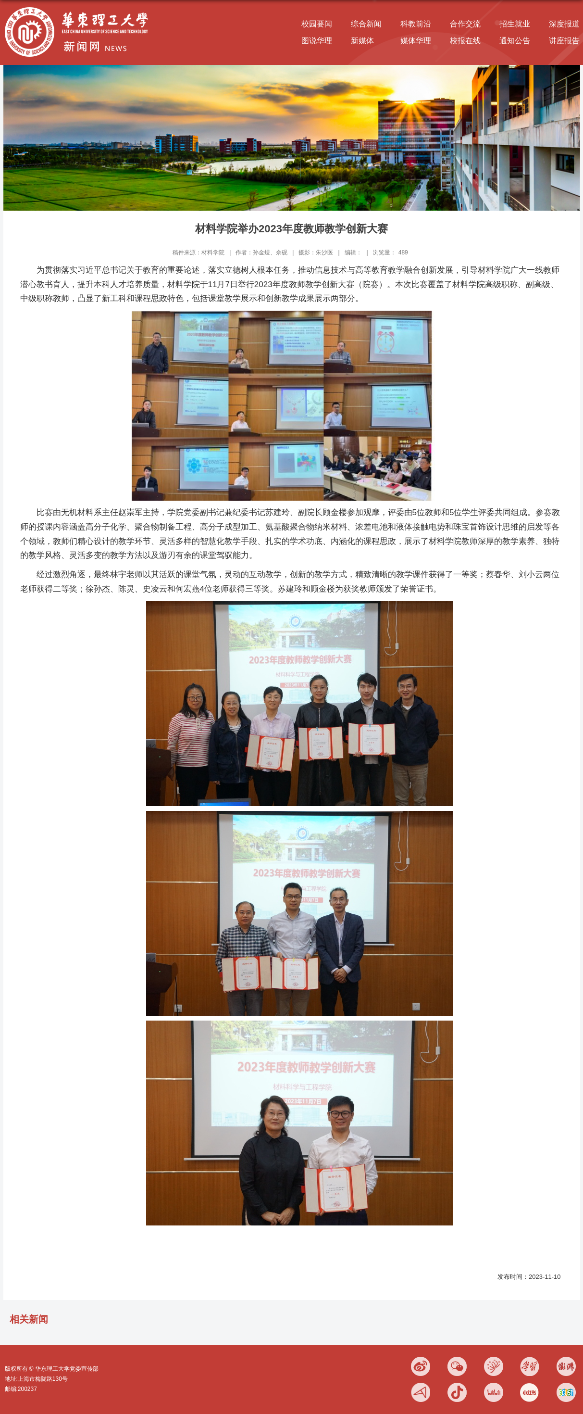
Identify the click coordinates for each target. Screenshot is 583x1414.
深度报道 (564, 24)
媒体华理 (415, 41)
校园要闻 (316, 24)
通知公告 (514, 41)
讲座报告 (564, 41)
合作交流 (465, 24)
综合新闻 (366, 24)
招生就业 (514, 24)
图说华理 (316, 41)
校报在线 (465, 41)
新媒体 (362, 41)
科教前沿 (415, 24)
